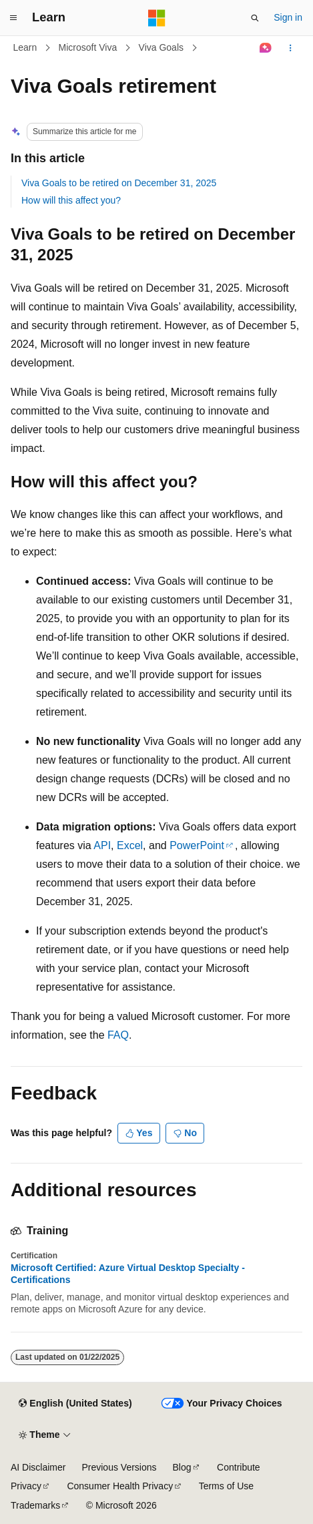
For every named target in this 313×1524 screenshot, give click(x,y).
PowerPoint (197, 845)
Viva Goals (161, 47)
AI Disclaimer (38, 1467)
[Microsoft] (157, 18)
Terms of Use (226, 1486)
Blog (182, 1467)
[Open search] (255, 18)
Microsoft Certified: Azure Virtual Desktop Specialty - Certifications (128, 1273)
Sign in (288, 17)
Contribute (238, 1467)
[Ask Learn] (266, 48)
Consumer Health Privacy (120, 1486)
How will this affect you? (71, 200)
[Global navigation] (13, 18)
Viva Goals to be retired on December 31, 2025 (118, 183)
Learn (25, 47)
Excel (130, 845)
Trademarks (35, 1505)
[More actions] (290, 48)
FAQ (118, 1035)
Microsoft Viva (88, 47)
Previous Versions (118, 1467)
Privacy (26, 1486)
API (102, 845)
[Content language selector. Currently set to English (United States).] (75, 1404)
